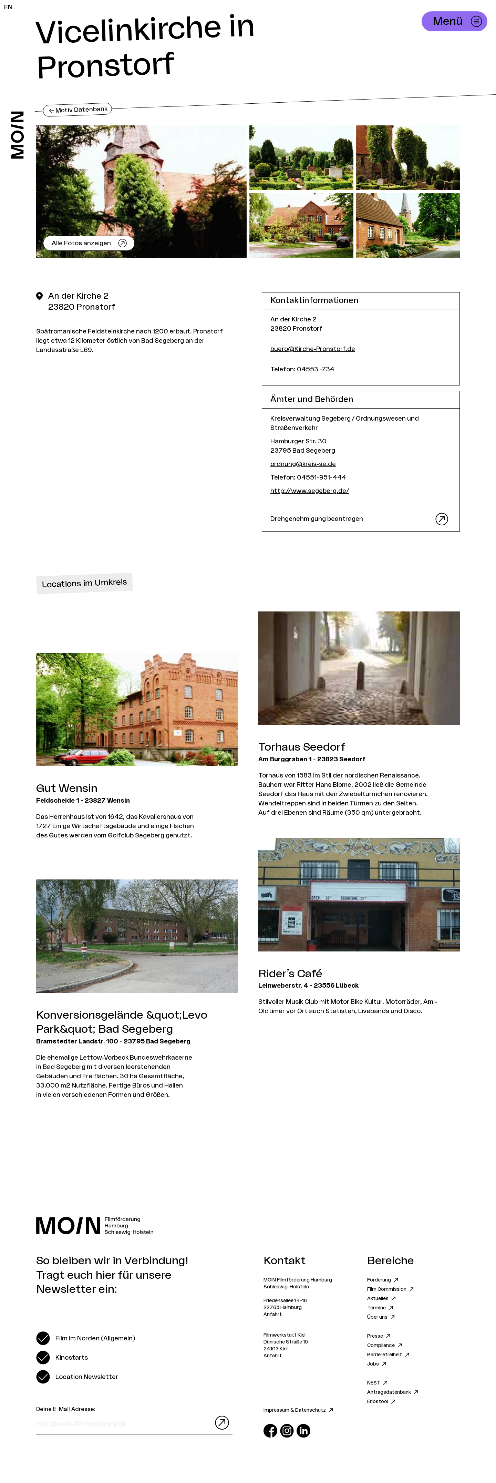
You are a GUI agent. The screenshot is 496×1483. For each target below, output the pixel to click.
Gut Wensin (66, 788)
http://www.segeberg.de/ (309, 491)
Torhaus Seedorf (301, 747)
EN (8, 7)
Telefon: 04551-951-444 (308, 477)
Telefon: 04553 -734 (302, 369)
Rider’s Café (290, 973)
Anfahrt (273, 1314)
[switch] (85, 1338)
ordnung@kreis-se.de (303, 464)
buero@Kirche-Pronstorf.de (312, 349)
